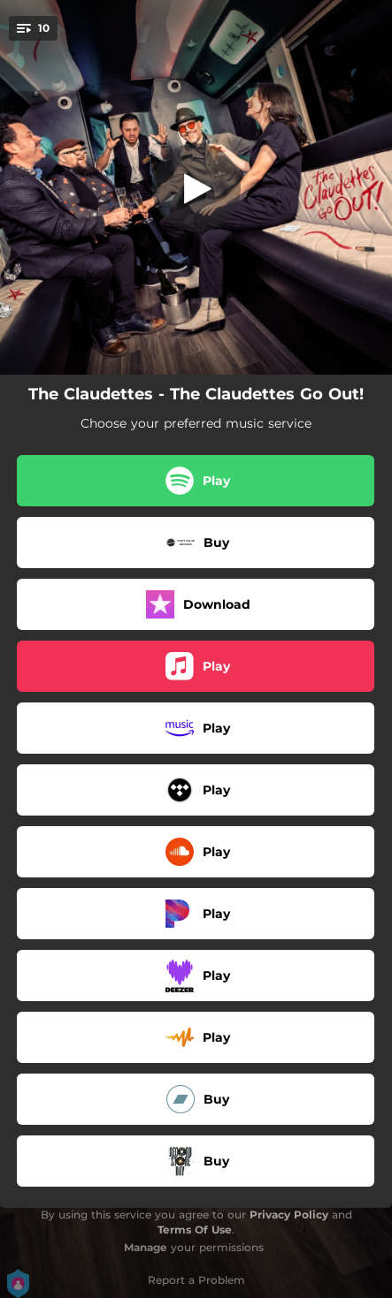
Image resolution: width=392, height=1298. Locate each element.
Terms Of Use (195, 1229)
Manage (145, 1247)
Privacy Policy (289, 1214)
